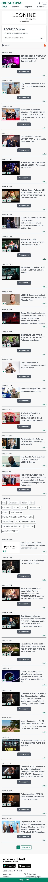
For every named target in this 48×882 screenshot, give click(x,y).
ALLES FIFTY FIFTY (10, 531)
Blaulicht (15, 7)
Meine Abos (41, 7)
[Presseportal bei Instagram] (20, 870)
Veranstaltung (7, 522)
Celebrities (6, 507)
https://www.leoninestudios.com (16, 33)
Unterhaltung (13, 503)
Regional (28, 7)
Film (4, 503)
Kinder (4, 512)
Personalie (30, 526)
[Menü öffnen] (44, 3)
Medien (24, 503)
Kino (32, 503)
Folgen (24, 880)
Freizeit (16, 507)
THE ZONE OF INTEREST (12, 526)
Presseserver (24, 71)
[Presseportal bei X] (16, 871)
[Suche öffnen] (39, 3)
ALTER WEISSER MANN (25, 522)
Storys (4, 7)
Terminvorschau (16, 512)
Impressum (7, 874)
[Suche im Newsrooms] (24, 38)
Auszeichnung (35, 507)
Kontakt (6, 877)
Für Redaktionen (30, 874)
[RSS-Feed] (45, 45)
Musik (24, 507)
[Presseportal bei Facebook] (14, 871)
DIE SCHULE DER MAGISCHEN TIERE (17, 517)
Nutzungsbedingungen (32, 877)
